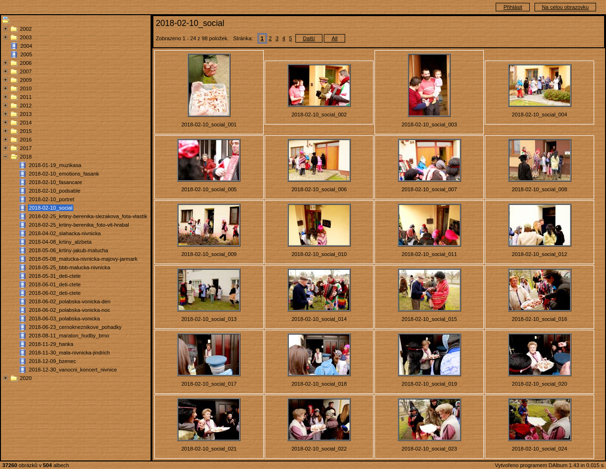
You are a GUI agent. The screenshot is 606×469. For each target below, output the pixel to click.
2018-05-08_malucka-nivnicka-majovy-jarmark (83, 259)
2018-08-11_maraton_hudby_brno (69, 335)
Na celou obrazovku (565, 7)
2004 (26, 46)
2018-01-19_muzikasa (55, 165)
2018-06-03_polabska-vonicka (64, 318)
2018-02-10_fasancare (55, 182)
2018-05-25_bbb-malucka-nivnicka (69, 267)
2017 (26, 148)
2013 (26, 114)
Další (309, 38)
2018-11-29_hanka (51, 344)
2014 (26, 122)
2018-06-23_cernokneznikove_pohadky (75, 327)
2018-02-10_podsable (54, 191)
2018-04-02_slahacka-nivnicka (65, 233)
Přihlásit (512, 7)
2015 (26, 131)
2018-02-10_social (50, 208)
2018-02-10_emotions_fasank (64, 174)
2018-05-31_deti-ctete (54, 276)
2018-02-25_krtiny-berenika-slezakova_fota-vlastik (88, 216)
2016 (26, 139)
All (334, 38)
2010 (26, 88)
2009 (26, 80)
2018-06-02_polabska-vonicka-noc (69, 310)
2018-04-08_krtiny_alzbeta (60, 242)
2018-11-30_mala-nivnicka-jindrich (69, 352)
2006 (26, 63)
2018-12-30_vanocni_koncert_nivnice (73, 369)
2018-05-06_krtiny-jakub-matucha (68, 250)
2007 (26, 71)
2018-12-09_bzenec (52, 361)
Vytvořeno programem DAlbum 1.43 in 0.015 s (549, 465)
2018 (26, 156)
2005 (26, 54)
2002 (26, 29)
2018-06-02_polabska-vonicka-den (69, 301)
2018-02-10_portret (51, 199)
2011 (26, 97)
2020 (26, 378)
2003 (26, 37)
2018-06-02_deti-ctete (54, 293)
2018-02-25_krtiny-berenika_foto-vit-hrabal (79, 225)
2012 (26, 105)
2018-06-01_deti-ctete (54, 284)
